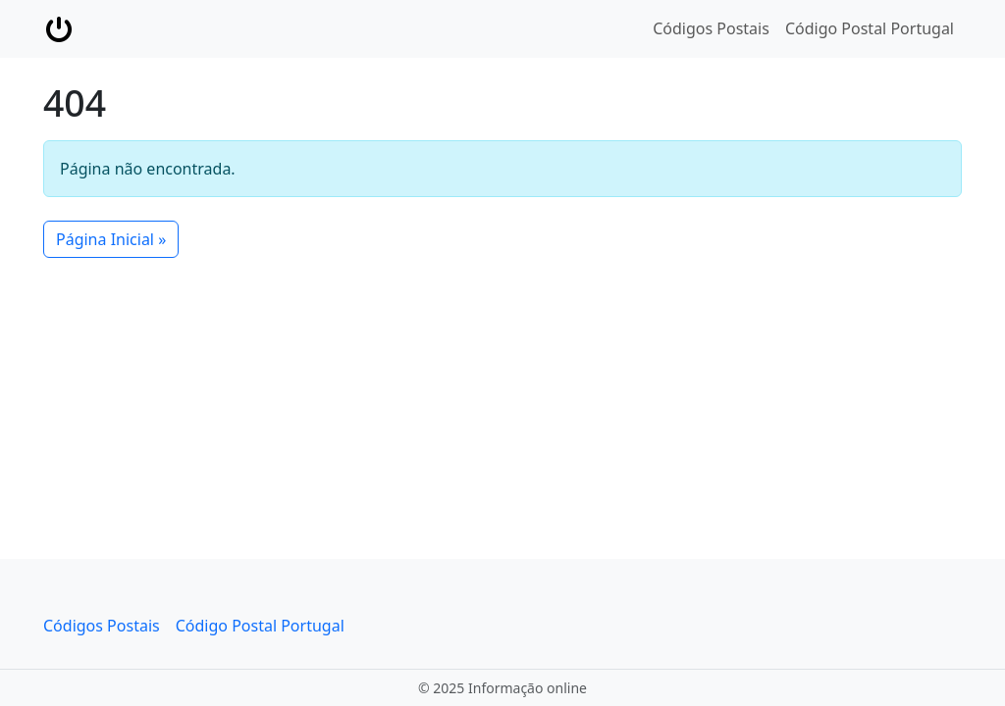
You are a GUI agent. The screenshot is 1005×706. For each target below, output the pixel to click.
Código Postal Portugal (869, 28)
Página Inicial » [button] (111, 239)
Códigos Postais (711, 28)
